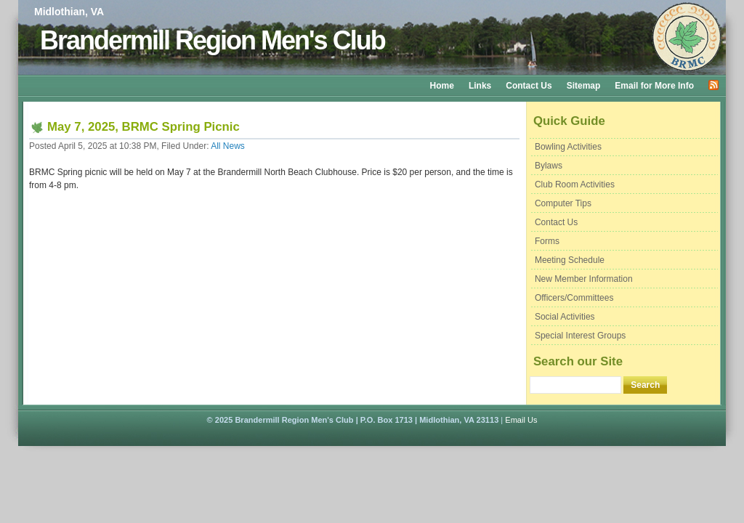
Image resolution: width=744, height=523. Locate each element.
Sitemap (584, 86)
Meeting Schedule (569, 260)
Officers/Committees (574, 298)
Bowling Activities (568, 147)
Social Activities (565, 317)
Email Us (521, 419)
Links (480, 86)
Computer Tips (563, 203)
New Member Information (584, 279)
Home (442, 86)
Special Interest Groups (580, 336)
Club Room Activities (575, 184)
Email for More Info (654, 86)
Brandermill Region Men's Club (212, 40)
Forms (547, 241)
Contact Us (528, 86)
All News (228, 146)
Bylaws (548, 166)
